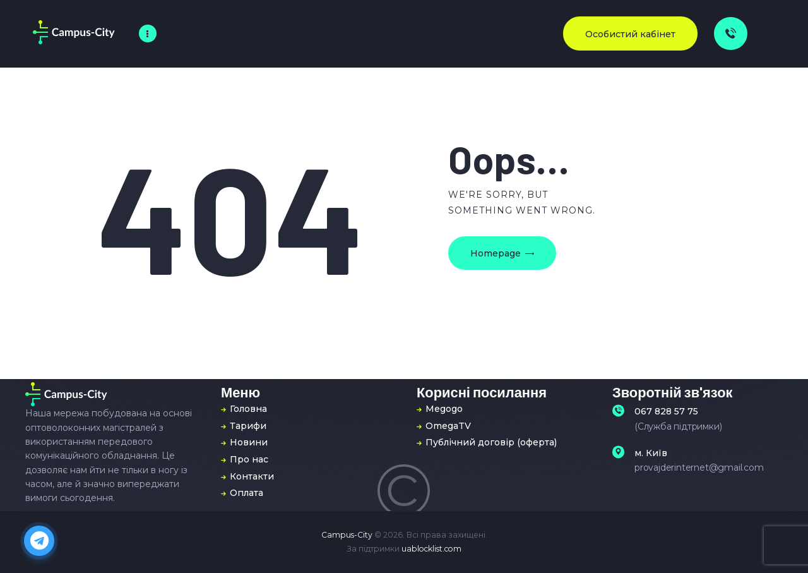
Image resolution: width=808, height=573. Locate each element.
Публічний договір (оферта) (491, 442)
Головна (248, 408)
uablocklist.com (431, 548)
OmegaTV (448, 425)
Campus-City (346, 535)
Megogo (444, 408)
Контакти (252, 476)
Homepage (495, 253)
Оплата (246, 492)
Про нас (249, 459)
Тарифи (248, 425)
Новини (249, 442)
